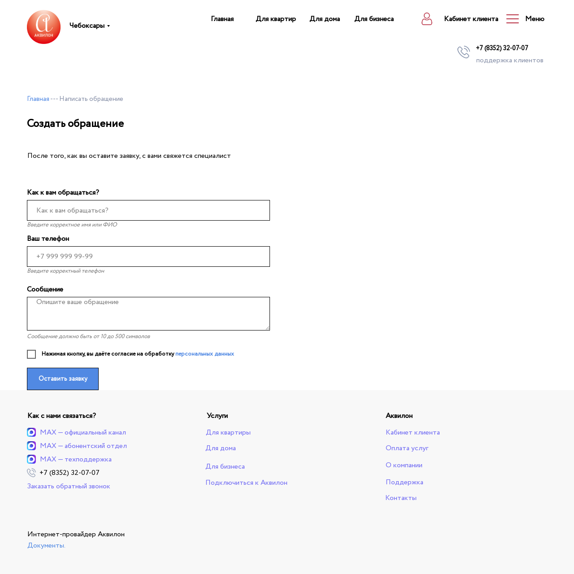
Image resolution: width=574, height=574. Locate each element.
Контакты (401, 498)
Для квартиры (228, 432)
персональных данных (204, 354)
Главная (222, 19)
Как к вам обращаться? (63, 192)
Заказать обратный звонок (68, 486)
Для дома (324, 19)
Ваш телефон (48, 239)
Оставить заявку (63, 378)
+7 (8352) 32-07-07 (502, 48)
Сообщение (45, 289)
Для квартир (276, 19)
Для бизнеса (374, 19)
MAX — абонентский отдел (83, 446)
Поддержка (404, 482)
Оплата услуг (407, 448)
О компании (404, 465)
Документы (45, 545)
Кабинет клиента (471, 19)
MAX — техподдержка (76, 459)
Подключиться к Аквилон (246, 483)
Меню (534, 19)
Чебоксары (87, 26)
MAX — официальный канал (83, 432)
